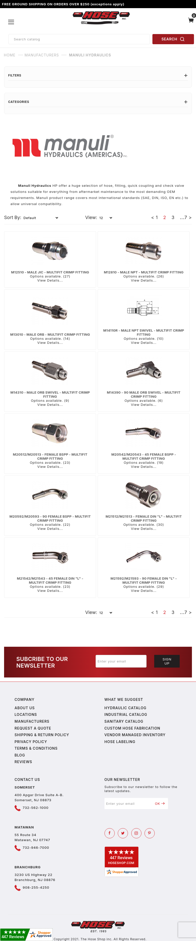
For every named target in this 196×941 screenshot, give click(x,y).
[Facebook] (109, 833)
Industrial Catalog (125, 714)
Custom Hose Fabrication (132, 728)
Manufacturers (32, 721)
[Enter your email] (121, 661)
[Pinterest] (150, 833)
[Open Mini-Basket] (191, 22)
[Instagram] (136, 833)
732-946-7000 (36, 847)
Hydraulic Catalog (125, 708)
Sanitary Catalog (123, 721)
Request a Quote (33, 728)
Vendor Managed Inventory (135, 735)
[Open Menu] (11, 22)
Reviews (23, 762)
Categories (98, 102)
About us (25, 708)
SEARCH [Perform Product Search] (173, 39)
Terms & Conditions (36, 748)
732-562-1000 (35, 808)
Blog (20, 755)
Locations (26, 714)
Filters (98, 75)
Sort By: (12, 217)
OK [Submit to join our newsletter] (160, 803)
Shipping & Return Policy (42, 735)
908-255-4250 (36, 887)
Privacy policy (31, 741)
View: (91, 217)
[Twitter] (123, 833)
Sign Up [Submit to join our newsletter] (167, 661)
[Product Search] (79, 39)
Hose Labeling (119, 741)
